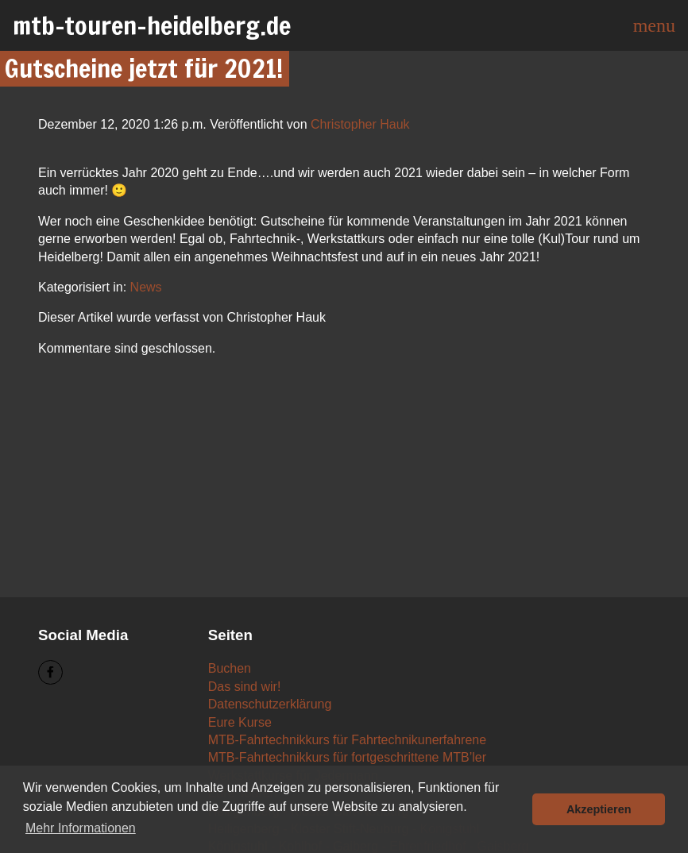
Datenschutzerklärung (270, 704)
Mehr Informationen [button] (80, 828)
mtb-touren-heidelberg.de (152, 25)
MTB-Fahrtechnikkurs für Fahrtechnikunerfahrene (347, 740)
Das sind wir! (244, 686)
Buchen (229, 668)
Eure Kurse (240, 722)
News (146, 287)
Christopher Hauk (360, 124)
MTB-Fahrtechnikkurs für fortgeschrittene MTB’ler (347, 757)
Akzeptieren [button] (599, 809)
